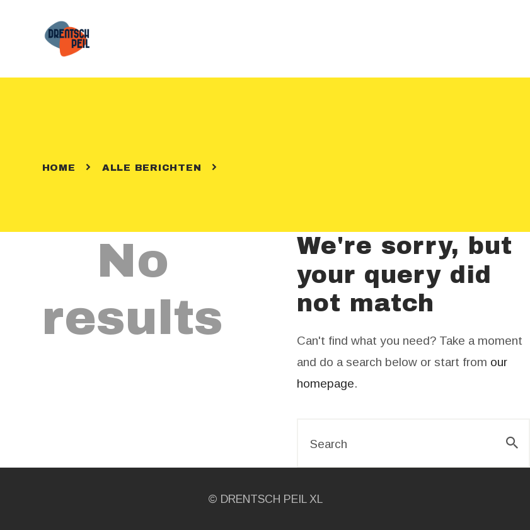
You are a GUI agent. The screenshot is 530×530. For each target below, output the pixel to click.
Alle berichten (152, 168)
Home (59, 168)
